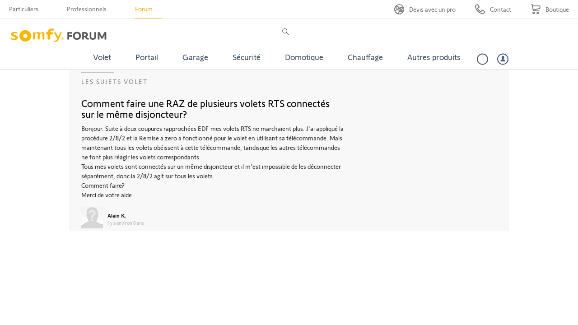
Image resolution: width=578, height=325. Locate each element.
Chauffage (365, 57)
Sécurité (247, 57)
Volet (102, 57)
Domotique (304, 57)
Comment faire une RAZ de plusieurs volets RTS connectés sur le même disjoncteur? (205, 108)
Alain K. (116, 215)
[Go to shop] (550, 9)
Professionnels (87, 9)
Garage (195, 57)
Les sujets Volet (114, 81)
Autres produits (434, 57)
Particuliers (23, 9)
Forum (144, 9)
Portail (146, 57)
